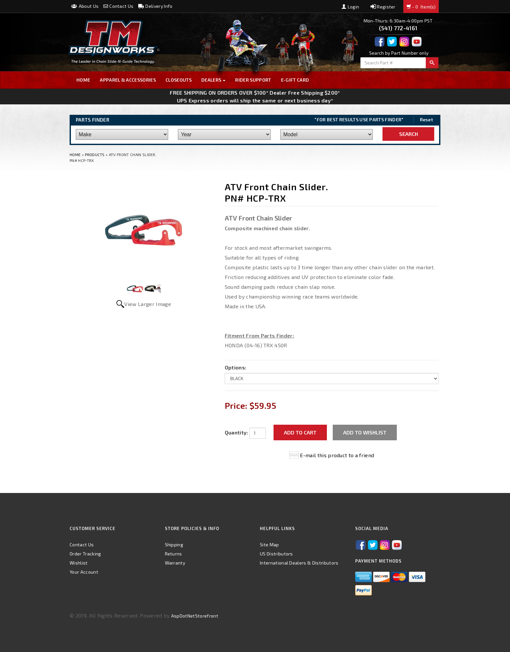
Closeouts (179, 80)
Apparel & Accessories (128, 80)
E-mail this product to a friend (337, 455)
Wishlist (79, 563)
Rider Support (253, 80)
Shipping (174, 544)
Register (383, 6)
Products (95, 154)
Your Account (84, 572)
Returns (173, 553)
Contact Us (118, 6)
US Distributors (276, 553)
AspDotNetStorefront (194, 616)
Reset (426, 119)
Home (83, 80)
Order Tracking (85, 553)
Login (350, 6)
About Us (85, 6)
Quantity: (236, 432)
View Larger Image (147, 304)
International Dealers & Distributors (299, 563)
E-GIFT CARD (295, 80)
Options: (236, 367)
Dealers (213, 80)
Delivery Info (155, 6)
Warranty (175, 563)
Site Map (269, 544)
